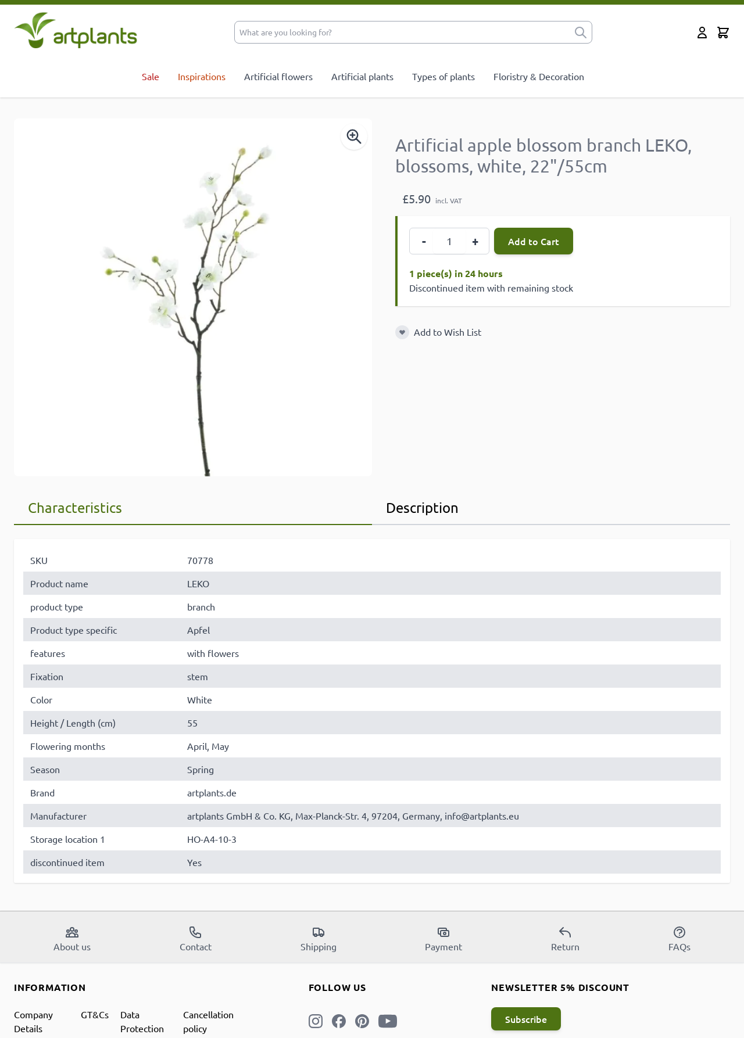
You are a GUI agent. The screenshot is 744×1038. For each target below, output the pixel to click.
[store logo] (76, 30)
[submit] (581, 32)
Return (565, 938)
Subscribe (526, 1018)
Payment (443, 938)
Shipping (319, 938)
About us (72, 938)
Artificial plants (362, 76)
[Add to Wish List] (402, 332)
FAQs (679, 938)
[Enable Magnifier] (354, 136)
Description (422, 507)
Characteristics (75, 507)
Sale (150, 76)
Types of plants (443, 76)
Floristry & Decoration (538, 76)
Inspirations (202, 76)
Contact (196, 938)
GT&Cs (95, 1014)
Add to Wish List (447, 331)
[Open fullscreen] (193, 297)
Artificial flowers (278, 76)
